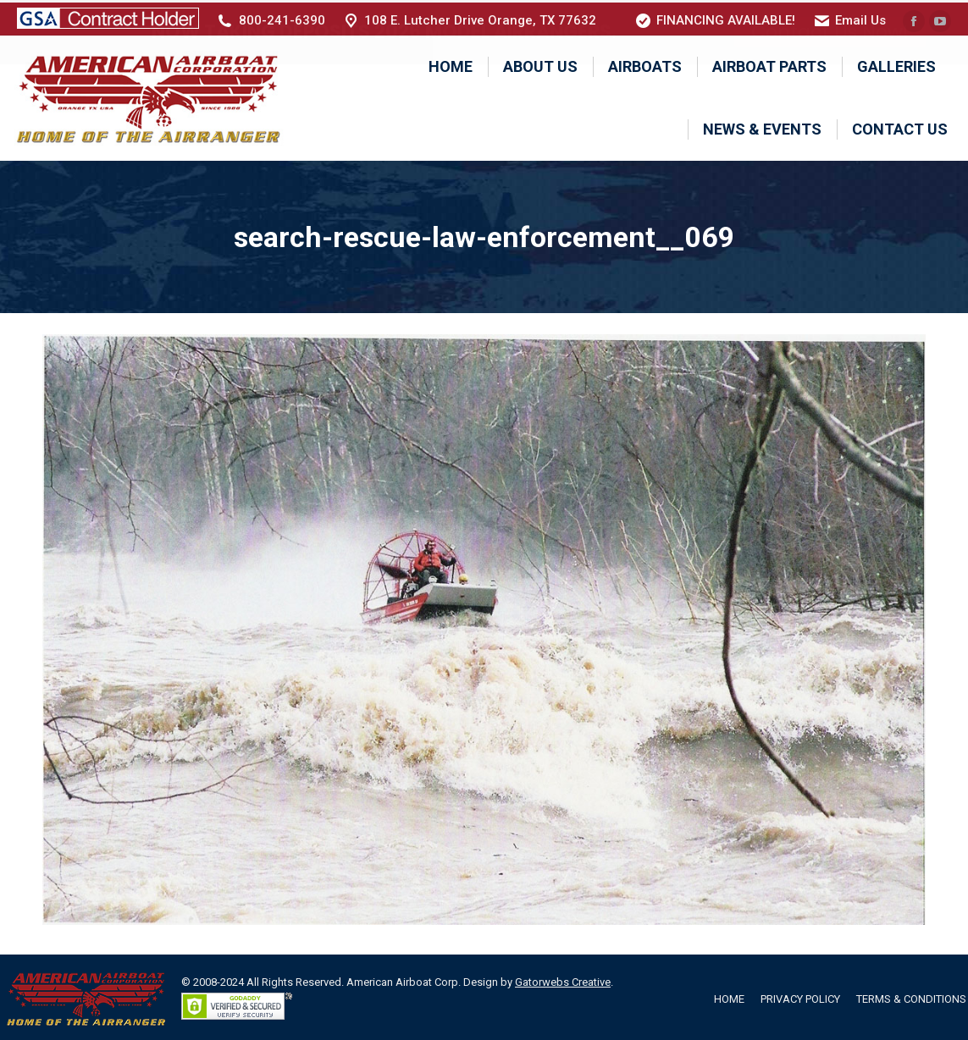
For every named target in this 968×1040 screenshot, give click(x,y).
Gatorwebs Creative (563, 978)
